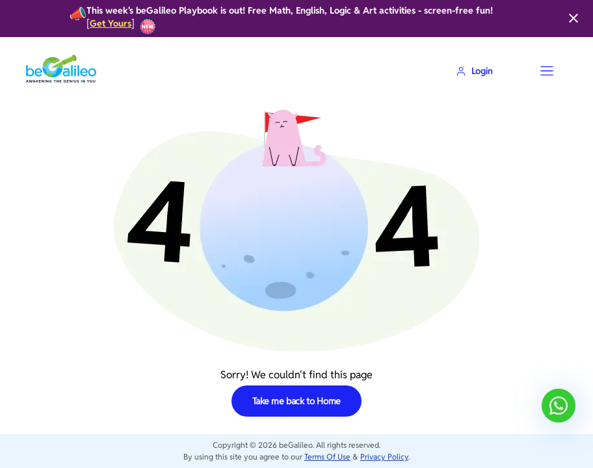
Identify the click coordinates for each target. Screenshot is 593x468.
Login (474, 71)
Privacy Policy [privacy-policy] (384, 457)
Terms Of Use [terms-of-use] (327, 457)
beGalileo (296, 445)
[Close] (573, 18)
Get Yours (110, 23)
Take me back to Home (296, 401)
